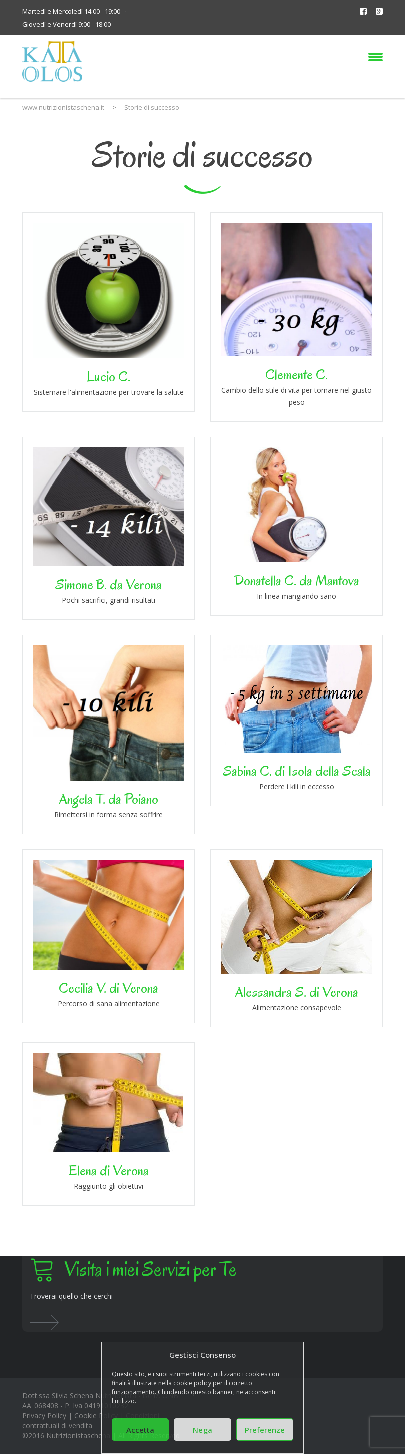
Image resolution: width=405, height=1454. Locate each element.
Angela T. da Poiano (108, 799)
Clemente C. (296, 374)
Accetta (140, 1430)
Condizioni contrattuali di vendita (90, 1420)
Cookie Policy (96, 1415)
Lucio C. (108, 376)
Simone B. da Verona (108, 584)
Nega (202, 1430)
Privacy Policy (44, 1415)
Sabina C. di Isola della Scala (297, 771)
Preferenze (265, 1430)
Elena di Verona (109, 1170)
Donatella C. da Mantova (296, 580)
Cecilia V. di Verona (108, 988)
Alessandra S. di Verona (296, 992)
